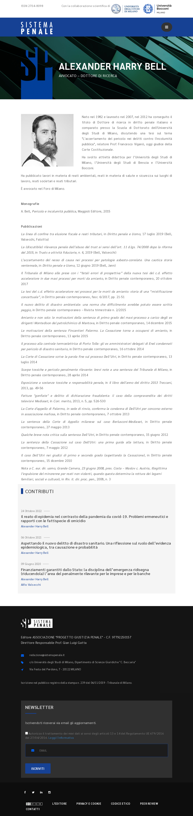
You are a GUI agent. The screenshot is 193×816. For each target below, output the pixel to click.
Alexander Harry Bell (35, 526)
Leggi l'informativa (61, 737)
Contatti (33, 809)
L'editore (59, 803)
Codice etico (120, 803)
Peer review (149, 803)
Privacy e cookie (88, 803)
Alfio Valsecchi (31, 584)
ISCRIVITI (38, 768)
